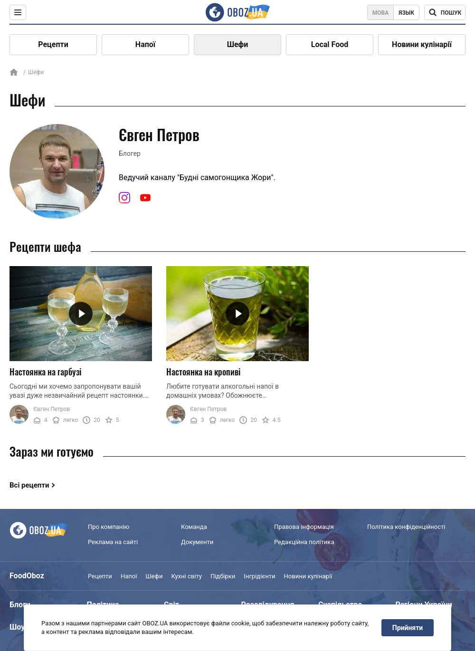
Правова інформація (304, 526)
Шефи (237, 44)
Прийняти (407, 628)
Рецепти (53, 44)
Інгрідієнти (259, 576)
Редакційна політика (304, 542)
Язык (406, 13)
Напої (145, 44)
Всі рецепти (29, 485)
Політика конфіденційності (406, 526)
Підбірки (222, 576)
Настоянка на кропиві (203, 371)
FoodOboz (27, 575)
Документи (197, 542)
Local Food (329, 44)
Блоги (20, 604)
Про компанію (108, 526)
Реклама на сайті (113, 542)
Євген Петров (51, 409)
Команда (194, 526)
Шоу (17, 627)
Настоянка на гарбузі (45, 371)
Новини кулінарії (422, 44)
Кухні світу (186, 576)
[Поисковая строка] (445, 12)
